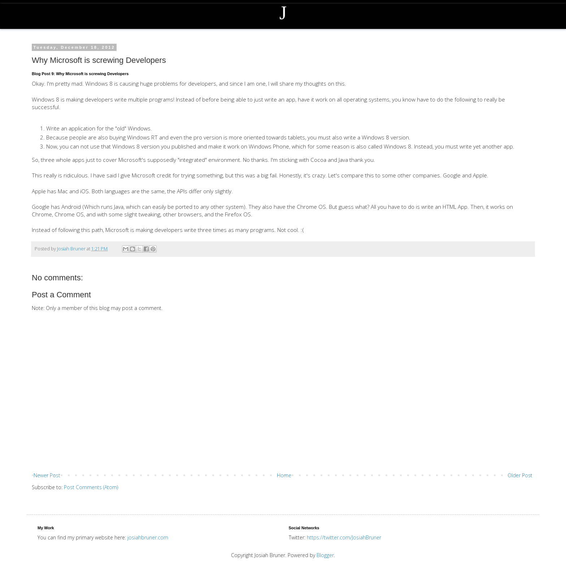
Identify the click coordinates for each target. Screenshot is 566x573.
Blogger (325, 555)
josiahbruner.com (147, 537)
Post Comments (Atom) (91, 487)
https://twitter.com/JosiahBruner (344, 537)
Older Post (520, 475)
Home (284, 475)
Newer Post (47, 475)
